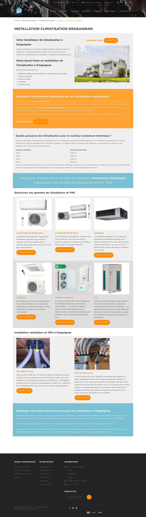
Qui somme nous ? (45, 470)
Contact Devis (101, 322)
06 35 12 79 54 (72, 3)
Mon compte (43, 473)
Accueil (53, 11)
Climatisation (75, 11)
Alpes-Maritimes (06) (21, 470)
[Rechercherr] (59, 2)
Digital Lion (33, 509)
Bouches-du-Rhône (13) (22, 473)
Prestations (63, 11)
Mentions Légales (45, 484)
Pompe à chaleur (110, 11)
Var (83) (17, 477)
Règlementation (44, 466)
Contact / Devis (125, 11)
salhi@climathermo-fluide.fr (91, 3)
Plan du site (43, 481)
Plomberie (86, 11)
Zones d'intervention (21, 466)
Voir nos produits (26, 252)
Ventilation (97, 11)
